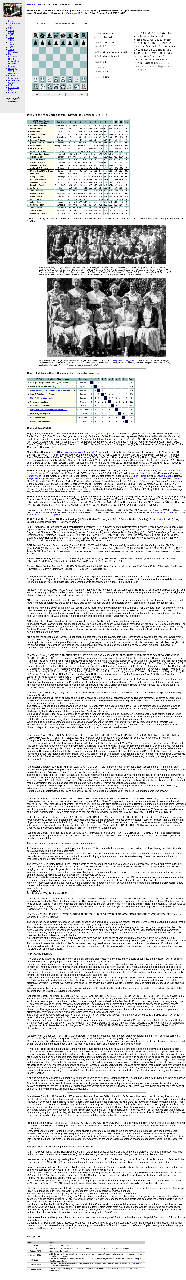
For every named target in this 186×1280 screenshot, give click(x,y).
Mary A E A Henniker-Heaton (42, 398)
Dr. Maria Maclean (37, 417)
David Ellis (178, 478)
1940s (11, 45)
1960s (11, 40)
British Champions (13, 60)
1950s (11, 42)
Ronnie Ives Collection (14, 81)
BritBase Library (12, 65)
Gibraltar (12, 75)
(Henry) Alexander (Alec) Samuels (76, 452)
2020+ (11, 26)
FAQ (10, 90)
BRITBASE (34, 4)
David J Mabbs (165, 476)
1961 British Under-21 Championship (165, 512)
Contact (12, 92)
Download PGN (76, 13)
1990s (11, 33)
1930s (11, 47)
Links (10, 85)
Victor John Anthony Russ (103, 439)
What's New (14, 23)
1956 (98, 115)
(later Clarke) (62, 410)
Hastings (12, 68)
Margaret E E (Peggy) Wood (125, 360)
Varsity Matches (12, 72)
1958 (104, 115)
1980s (11, 35)
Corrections (13, 87)
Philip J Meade (34, 478)
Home (11, 21)
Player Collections (13, 55)
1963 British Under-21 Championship (45, 514)
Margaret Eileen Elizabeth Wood (43, 410)
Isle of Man (13, 78)
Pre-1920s (13, 52)
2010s (11, 28)
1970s (11, 37)
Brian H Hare (139, 476)
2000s (11, 30)
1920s (11, 49)
